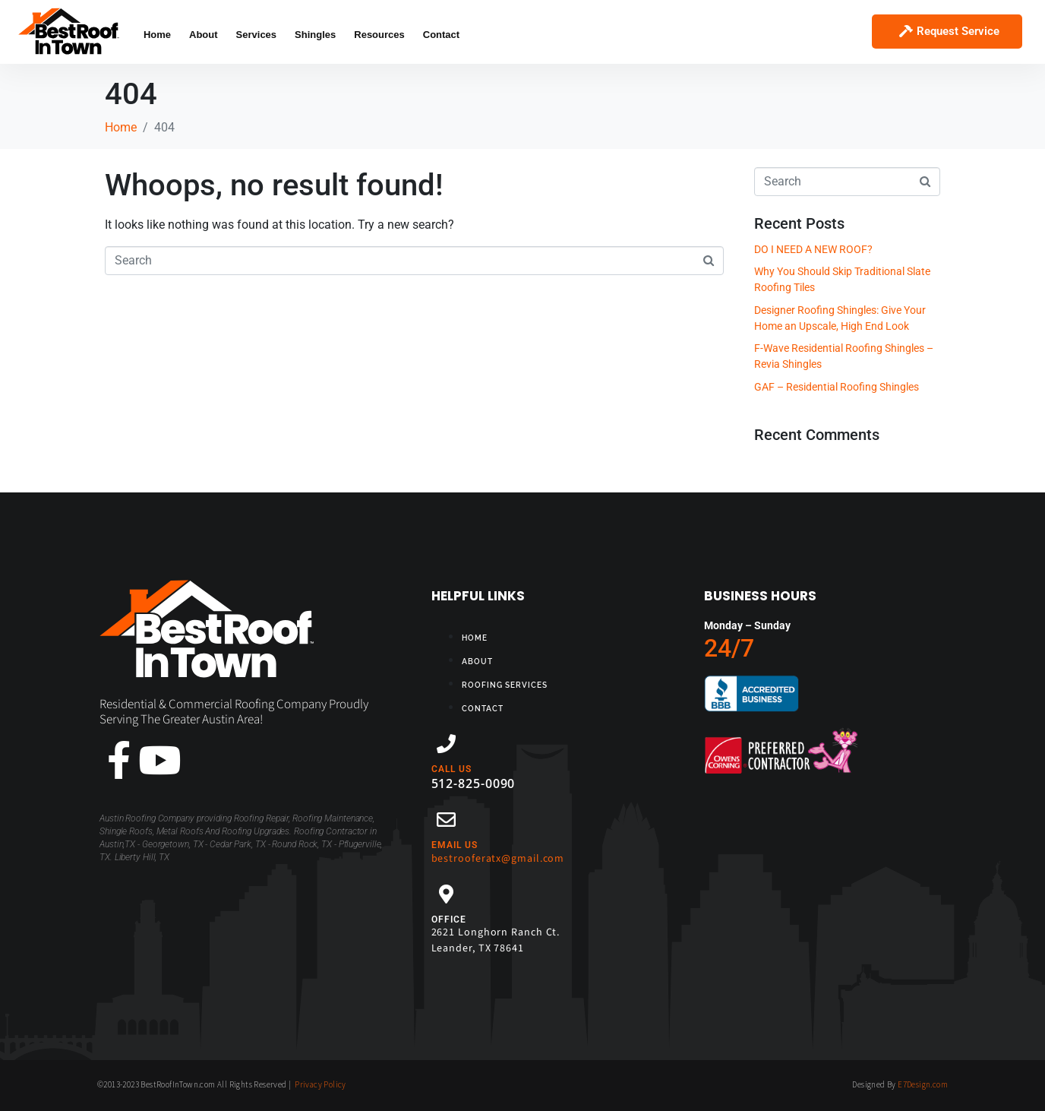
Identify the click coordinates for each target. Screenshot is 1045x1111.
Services (256, 34)
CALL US (451, 769)
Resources (379, 34)
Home (157, 34)
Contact (441, 34)
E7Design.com (923, 1084)
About (203, 34)
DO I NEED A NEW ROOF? (813, 249)
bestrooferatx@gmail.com (498, 858)
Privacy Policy (320, 1084)
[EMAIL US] (446, 819)
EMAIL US (454, 845)
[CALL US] (446, 743)
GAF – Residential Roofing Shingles (836, 387)
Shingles (315, 34)
